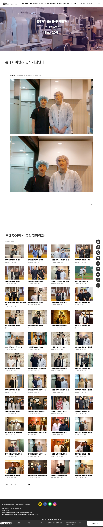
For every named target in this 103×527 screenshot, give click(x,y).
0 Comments (21, 75)
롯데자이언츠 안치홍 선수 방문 (12, 326)
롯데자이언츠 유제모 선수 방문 (82, 368)
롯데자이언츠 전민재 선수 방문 (35, 281)
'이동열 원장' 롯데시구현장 (81, 281)
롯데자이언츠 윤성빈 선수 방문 (82, 260)
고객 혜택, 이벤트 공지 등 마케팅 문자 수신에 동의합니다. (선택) (73, 522)
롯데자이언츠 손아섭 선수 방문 (82, 326)
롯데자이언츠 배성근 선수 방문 (12, 390)
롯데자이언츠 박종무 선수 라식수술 (13, 347)
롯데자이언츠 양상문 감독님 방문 (36, 411)
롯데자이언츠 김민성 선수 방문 (12, 260)
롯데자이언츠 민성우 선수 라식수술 (37, 368)
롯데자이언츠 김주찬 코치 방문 (59, 368)
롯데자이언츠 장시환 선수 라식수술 (60, 390)
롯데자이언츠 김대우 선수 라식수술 (13, 432)
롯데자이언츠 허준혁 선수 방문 (59, 454)
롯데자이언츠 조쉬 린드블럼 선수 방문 (37, 475)
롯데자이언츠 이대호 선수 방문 (82, 302)
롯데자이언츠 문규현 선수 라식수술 (83, 475)
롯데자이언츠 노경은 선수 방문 (12, 411)
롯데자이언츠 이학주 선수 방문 (59, 347)
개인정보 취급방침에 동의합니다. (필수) (70, 524)
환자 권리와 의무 (19, 504)
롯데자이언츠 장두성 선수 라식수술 (60, 281)
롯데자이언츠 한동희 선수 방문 (35, 302)
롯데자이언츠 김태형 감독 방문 (35, 260)
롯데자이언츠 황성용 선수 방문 (12, 475)
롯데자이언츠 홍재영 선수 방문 (82, 454)
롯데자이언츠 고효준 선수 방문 (35, 347)
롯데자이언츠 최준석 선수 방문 (59, 475)
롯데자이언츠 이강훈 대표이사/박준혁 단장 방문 (15, 303)
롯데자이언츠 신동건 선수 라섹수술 (60, 260)
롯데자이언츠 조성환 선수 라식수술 (83, 390)
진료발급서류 (27, 504)
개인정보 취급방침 (6, 504)
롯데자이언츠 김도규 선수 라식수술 (37, 454)
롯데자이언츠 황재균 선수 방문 (59, 326)
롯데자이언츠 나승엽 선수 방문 (12, 281)
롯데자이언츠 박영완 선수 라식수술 (37, 390)
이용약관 (13, 504)
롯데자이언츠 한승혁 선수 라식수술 (83, 432)
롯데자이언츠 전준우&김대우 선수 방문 (37, 432)
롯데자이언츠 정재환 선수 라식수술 (83, 347)
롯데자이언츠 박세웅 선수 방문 (59, 302)
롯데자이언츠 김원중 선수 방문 (35, 326)
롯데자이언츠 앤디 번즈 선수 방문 (13, 454)
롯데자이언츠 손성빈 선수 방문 (12, 368)
